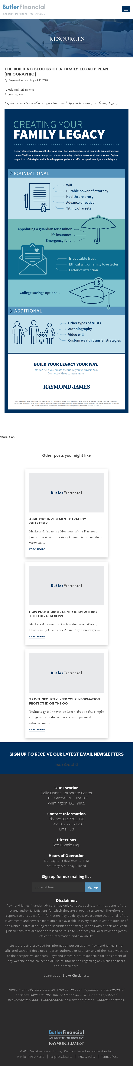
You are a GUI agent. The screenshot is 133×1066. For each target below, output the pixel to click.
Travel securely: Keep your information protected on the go (64, 701)
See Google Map (66, 844)
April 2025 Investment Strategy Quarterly (57, 521)
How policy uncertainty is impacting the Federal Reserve (63, 614)
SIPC (41, 1056)
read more (37, 549)
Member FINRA (26, 1056)
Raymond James (18, 80)
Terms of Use (110, 1056)
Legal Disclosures (61, 1056)
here (75, 975)
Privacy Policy (87, 1056)
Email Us (66, 829)
